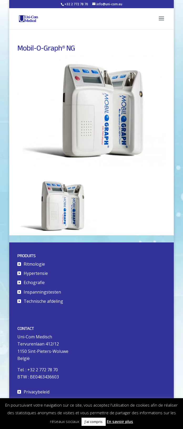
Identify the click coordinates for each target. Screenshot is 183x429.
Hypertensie (36, 273)
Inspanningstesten (42, 292)
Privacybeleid (36, 392)
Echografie (34, 282)
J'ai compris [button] (94, 421)
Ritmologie (34, 264)
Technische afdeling (43, 301)
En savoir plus (120, 421)
